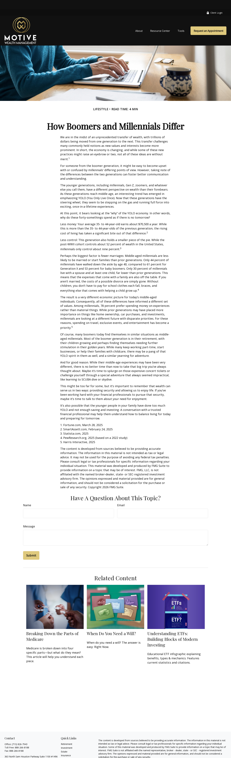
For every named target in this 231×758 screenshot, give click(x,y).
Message (29, 517)
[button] (139, 21)
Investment (66, 738)
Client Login (214, 3)
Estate (64, 742)
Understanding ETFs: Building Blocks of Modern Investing (172, 629)
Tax (63, 749)
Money (64, 753)
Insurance (66, 745)
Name (27, 496)
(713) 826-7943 (19, 734)
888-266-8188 (22, 737)
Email (121, 496)
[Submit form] (31, 546)
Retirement (66, 734)
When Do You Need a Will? (111, 624)
